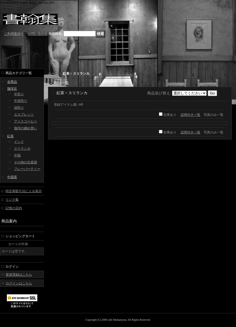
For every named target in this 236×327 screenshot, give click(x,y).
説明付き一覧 (190, 115)
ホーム (53, 74)
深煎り (19, 108)
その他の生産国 (25, 162)
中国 (17, 155)
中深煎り (20, 101)
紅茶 (10, 136)
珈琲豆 (12, 89)
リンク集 (12, 200)
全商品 (12, 82)
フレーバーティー (27, 169)
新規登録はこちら (19, 274)
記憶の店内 (13, 208)
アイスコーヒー (25, 121)
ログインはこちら (19, 283)
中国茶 (12, 177)
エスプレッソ (24, 114)
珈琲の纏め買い (25, 128)
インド (19, 142)
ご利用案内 (12, 34)
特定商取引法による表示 (23, 191)
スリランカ (22, 148)
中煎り (19, 94)
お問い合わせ (38, 34)
